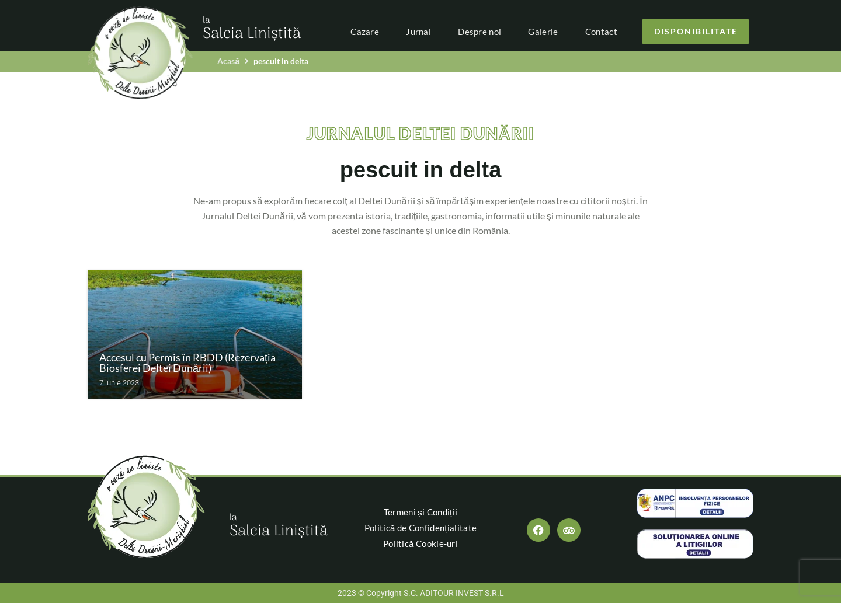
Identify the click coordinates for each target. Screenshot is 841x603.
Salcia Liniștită (252, 30)
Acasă (228, 61)
